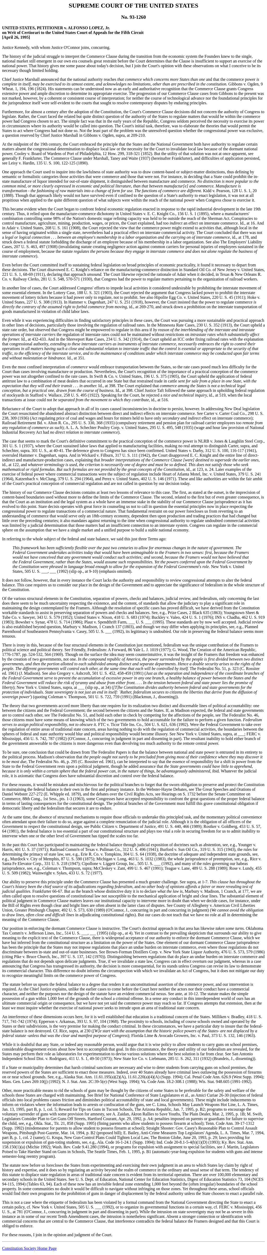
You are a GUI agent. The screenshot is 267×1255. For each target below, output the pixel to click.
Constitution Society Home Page (29, 1248)
